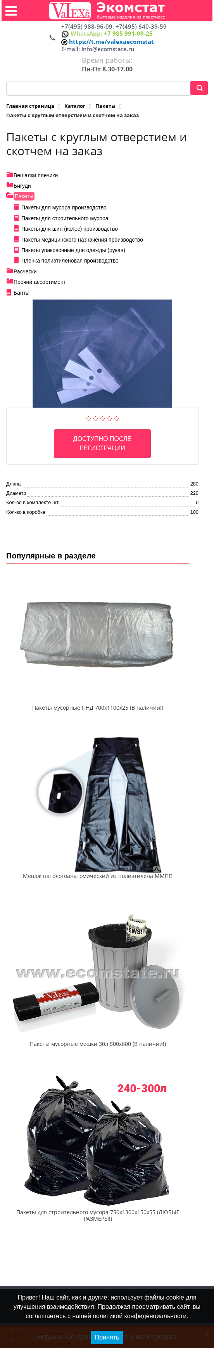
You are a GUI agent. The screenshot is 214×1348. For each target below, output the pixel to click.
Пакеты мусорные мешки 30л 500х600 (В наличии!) (98, 1043)
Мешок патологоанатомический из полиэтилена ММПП (98, 876)
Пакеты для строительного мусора (65, 218)
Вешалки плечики (36, 175)
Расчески (25, 271)
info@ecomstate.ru (108, 49)
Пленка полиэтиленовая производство (70, 261)
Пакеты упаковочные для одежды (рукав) (73, 250)
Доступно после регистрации (102, 443)
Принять (107, 1337)
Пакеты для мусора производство (63, 207)
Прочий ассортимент (40, 282)
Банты (21, 293)
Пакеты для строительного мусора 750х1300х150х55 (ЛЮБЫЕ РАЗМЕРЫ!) (97, 1215)
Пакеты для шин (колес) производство (69, 229)
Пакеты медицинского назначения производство (82, 240)
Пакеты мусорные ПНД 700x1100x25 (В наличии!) (97, 707)
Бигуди (22, 186)
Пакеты (24, 196)
